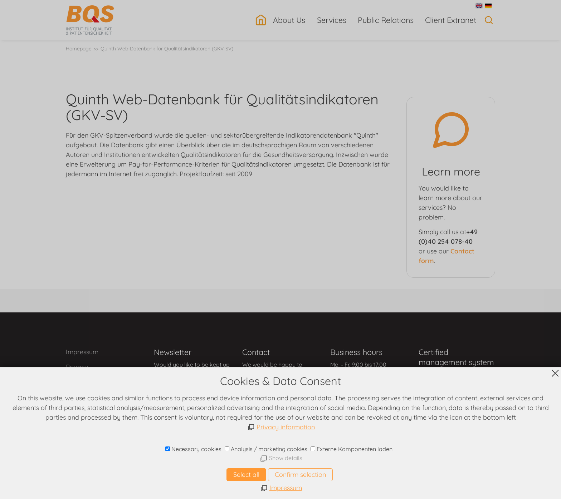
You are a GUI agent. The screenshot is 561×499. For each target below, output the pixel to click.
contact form (191, 380)
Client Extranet (450, 20)
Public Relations (386, 20)
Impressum (82, 352)
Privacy (77, 367)
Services (331, 20)
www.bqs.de (281, 460)
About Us (289, 20)
